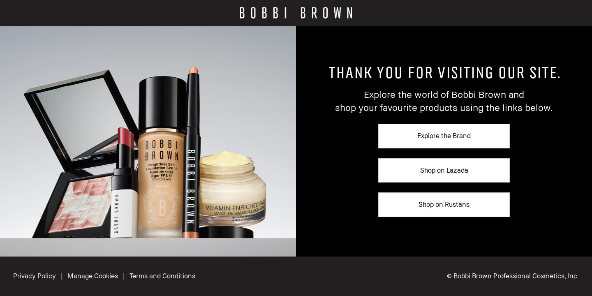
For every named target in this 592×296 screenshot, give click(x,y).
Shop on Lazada (444, 170)
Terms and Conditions (162, 276)
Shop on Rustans (444, 204)
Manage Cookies (93, 276)
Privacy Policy (34, 276)
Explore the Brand (444, 136)
